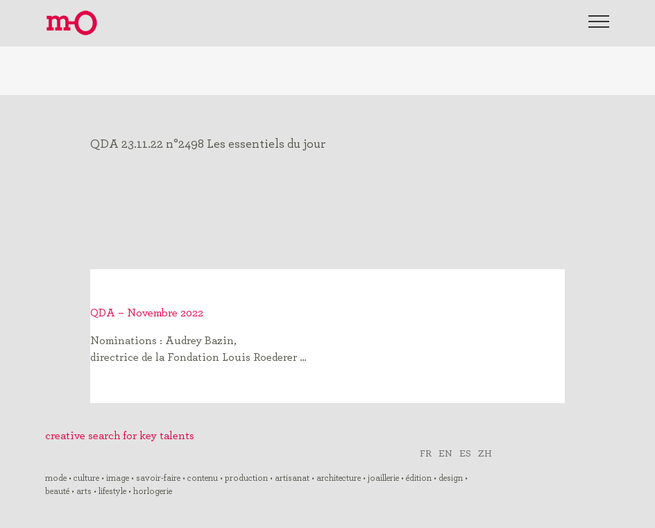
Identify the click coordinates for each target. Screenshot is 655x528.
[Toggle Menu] (599, 21)
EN (445, 452)
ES (465, 452)
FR (426, 452)
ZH (485, 452)
